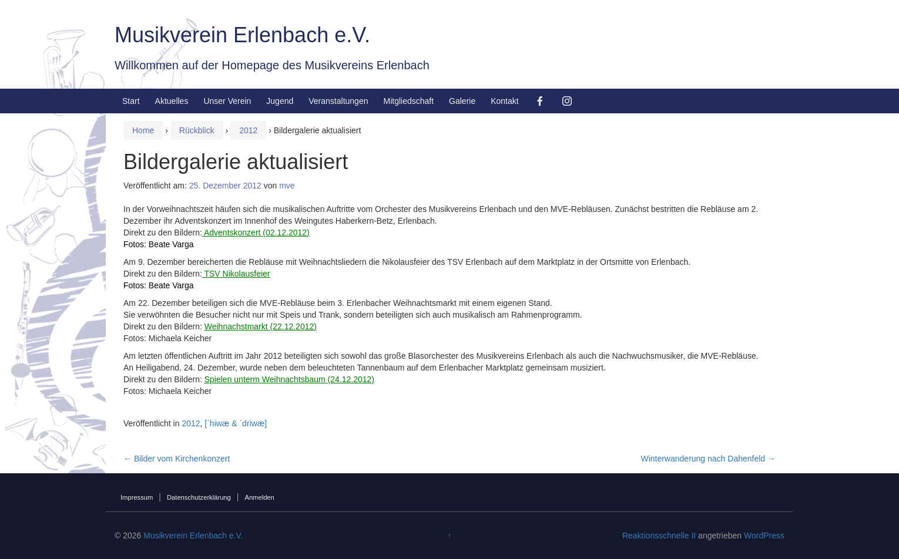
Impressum (136, 497)
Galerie (462, 101)
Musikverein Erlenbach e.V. (242, 35)
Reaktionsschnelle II (659, 535)
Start (131, 101)
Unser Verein (227, 101)
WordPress (764, 535)
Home (143, 130)
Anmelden (259, 497)
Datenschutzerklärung (199, 497)
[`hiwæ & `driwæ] (235, 423)
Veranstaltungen (338, 101)
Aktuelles (172, 101)
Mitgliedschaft (408, 101)
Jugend (279, 101)
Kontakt (504, 101)
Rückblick (196, 130)
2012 (248, 130)
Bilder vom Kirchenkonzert (176, 458)
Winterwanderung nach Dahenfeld (708, 458)
